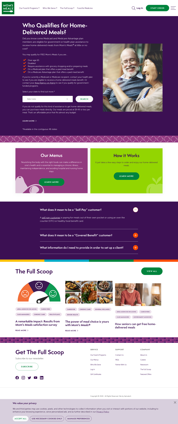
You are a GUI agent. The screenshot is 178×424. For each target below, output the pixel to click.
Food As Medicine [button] (85, 8)
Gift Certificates (95, 374)
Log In (140, 8)
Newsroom (144, 365)
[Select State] (47, 99)
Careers (143, 360)
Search (84, 99)
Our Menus (94, 360)
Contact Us (119, 355)
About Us (143, 355)
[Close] (175, 402)
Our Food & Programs (28, 8)
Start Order (157, 8)
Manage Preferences (78, 418)
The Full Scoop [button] (66, 8)
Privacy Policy (102, 411)
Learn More (28, 121)
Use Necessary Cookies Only (47, 418)
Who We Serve (95, 365)
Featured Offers (145, 374)
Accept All (20, 418)
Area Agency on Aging (45, 83)
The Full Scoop (145, 369)
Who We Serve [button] (49, 8)
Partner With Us (120, 365)
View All (152, 271)
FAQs (117, 360)
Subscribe (27, 366)
